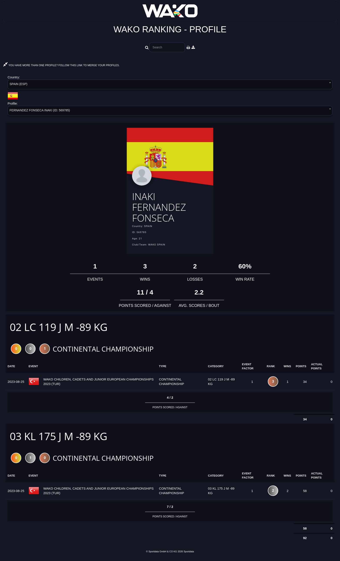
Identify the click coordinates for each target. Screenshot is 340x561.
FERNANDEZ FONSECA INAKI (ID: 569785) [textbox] (40, 110)
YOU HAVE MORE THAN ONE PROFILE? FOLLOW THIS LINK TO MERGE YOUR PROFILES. (61, 65)
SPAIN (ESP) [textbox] (18, 84)
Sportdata (189, 553)
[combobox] (170, 85)
